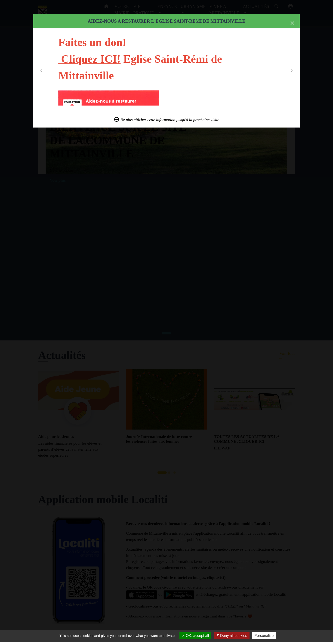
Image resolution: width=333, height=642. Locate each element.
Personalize (264, 636)
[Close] (292, 23)
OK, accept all (195, 636)
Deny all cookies (231, 636)
